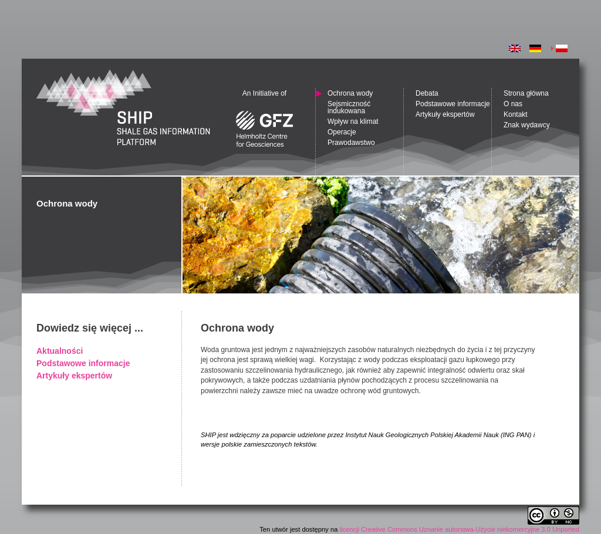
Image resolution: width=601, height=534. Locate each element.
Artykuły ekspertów (74, 375)
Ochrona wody (350, 93)
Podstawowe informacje (83, 363)
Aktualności (59, 351)
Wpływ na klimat (353, 121)
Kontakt (516, 114)
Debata (427, 93)
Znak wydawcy (527, 125)
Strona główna (526, 93)
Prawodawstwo (351, 142)
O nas (513, 104)
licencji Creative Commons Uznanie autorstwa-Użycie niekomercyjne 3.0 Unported (459, 529)
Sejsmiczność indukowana (348, 107)
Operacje (341, 132)
